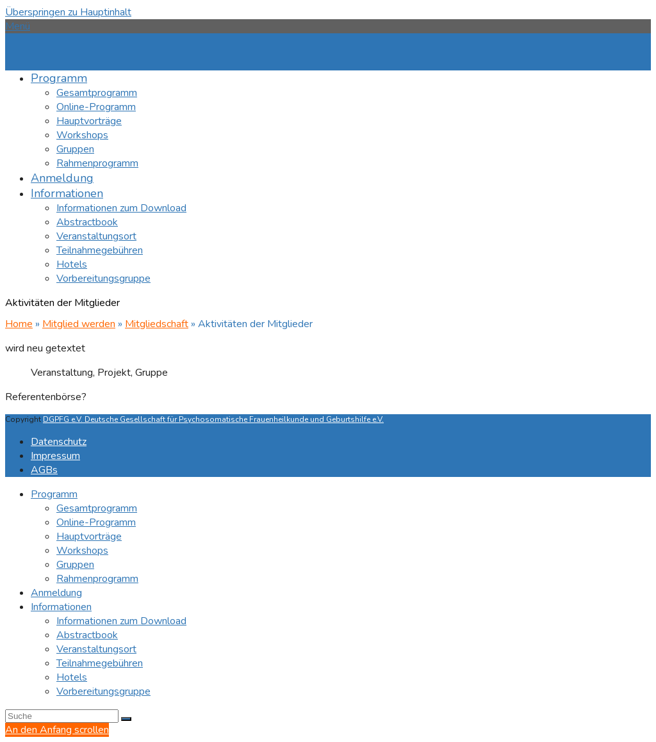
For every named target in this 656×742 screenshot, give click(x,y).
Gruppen (75, 565)
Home (19, 324)
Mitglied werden (78, 324)
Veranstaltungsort (96, 649)
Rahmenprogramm (97, 579)
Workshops (82, 551)
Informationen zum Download (121, 621)
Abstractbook (87, 635)
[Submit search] (126, 719)
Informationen (61, 607)
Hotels (71, 677)
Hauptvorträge (89, 536)
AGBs (44, 470)
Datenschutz (58, 442)
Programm (54, 494)
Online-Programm (96, 522)
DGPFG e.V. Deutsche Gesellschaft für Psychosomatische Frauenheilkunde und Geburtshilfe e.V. (213, 419)
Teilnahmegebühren (99, 663)
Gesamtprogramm (96, 508)
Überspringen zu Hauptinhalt (68, 12)
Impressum (55, 456)
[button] (17, 26)
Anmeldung (56, 593)
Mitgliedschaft (156, 324)
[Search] (62, 716)
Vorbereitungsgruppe (103, 691)
